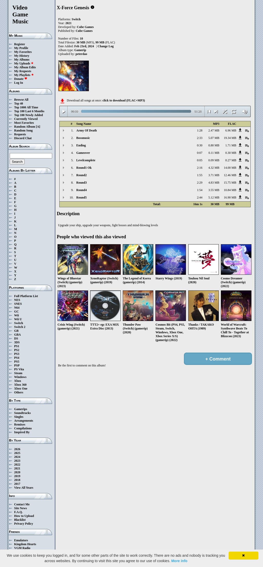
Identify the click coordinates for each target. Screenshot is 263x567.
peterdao (81, 54)
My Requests (22, 71)
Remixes (19, 424)
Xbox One (20, 388)
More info (179, 561)
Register (19, 44)
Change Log (106, 46)
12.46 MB (230, 175)
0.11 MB (214, 153)
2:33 (199, 138)
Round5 (81, 197)
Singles (18, 417)
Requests (20, 134)
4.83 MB (213, 182)
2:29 (199, 182)
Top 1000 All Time (26, 107)
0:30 (199, 145)
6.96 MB (230, 130)
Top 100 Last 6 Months (29, 111)
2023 (17, 460)
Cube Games (85, 27)
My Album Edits (25, 67)
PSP (17, 365)
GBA (17, 334)
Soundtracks (22, 413)
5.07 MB (213, 138)
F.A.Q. (18, 512)
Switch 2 (19, 327)
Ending (81, 145)
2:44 (199, 197)
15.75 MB (230, 182)
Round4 (81, 190)
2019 (17, 476)
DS (16, 338)
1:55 (199, 175)
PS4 (16, 358)
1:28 (199, 130)
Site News (20, 508)
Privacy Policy (23, 523)
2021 (17, 468)
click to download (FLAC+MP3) (123, 100)
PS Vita (19, 369)
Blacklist (20, 520)
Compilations (23, 428)
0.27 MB (230, 160)
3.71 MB (213, 175)
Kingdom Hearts (25, 544)
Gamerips (20, 409)
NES (17, 300)
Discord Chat (23, 138)
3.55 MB (213, 190)
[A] (38, 126)
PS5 (16, 361)
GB (16, 331)
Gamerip (80, 50)
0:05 (199, 160)
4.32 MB (213, 167)
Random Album (24, 126)
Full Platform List (26, 296)
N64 (17, 307)
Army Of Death (86, 130)
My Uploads (24, 63)
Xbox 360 (20, 384)
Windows (20, 377)
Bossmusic (83, 138)
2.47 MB (213, 130)
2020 (17, 472)
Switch (18, 323)
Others (18, 392)
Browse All (21, 99)
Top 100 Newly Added (28, 115)
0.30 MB (230, 153)
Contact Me (22, 504)
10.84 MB (230, 190)
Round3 (81, 182)
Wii (16, 315)
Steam (18, 373)
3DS (17, 342)
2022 (17, 464)
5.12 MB (213, 197)
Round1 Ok (84, 167)
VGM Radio (22, 548)
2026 (17, 449)
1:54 (199, 190)
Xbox (17, 381)
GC (16, 311)
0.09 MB (213, 160)
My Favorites (23, 52)
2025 (17, 453)
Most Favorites (24, 123)
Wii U (18, 319)
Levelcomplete (85, 160)
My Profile (21, 48)
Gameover (83, 153)
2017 (17, 484)
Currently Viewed (25, 119)
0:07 (199, 153)
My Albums (22, 59)
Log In (18, 82)
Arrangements (23, 420)
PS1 (16, 346)
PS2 (16, 350)
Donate (20, 79)
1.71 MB (230, 145)
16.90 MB (230, 197)
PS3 (16, 354)
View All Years (23, 487)
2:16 (199, 167)
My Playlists (24, 75)
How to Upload (24, 516)
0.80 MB (213, 145)
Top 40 (18, 103)
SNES (18, 304)
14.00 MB (230, 167)
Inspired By (22, 432)
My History (21, 56)
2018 (17, 480)
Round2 (81, 175)
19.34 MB (230, 138)
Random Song (23, 130)
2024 (17, 457)
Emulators (21, 540)
